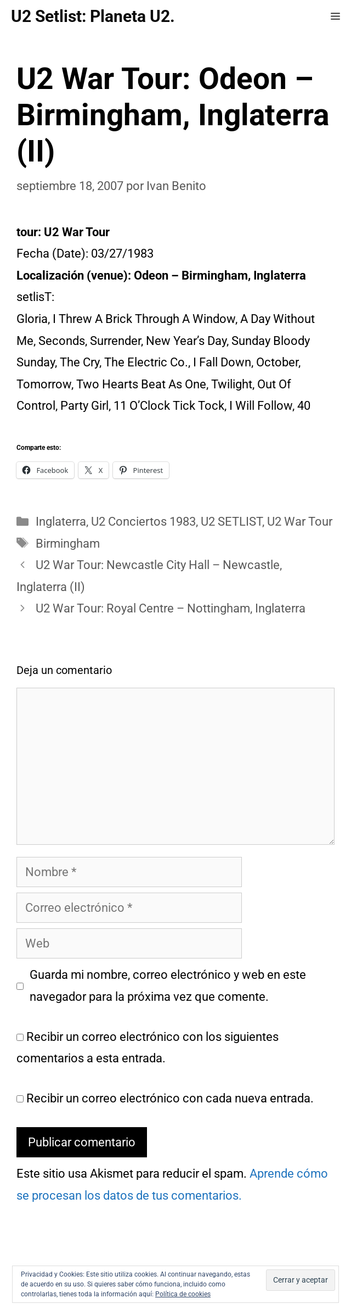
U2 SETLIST (231, 521)
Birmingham (68, 543)
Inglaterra (61, 521)
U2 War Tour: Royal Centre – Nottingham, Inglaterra (170, 608)
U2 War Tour (299, 521)
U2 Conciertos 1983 (143, 521)
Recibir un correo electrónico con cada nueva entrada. (170, 1098)
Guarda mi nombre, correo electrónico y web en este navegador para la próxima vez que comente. (168, 986)
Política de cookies (183, 1294)
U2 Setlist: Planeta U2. (93, 16)
